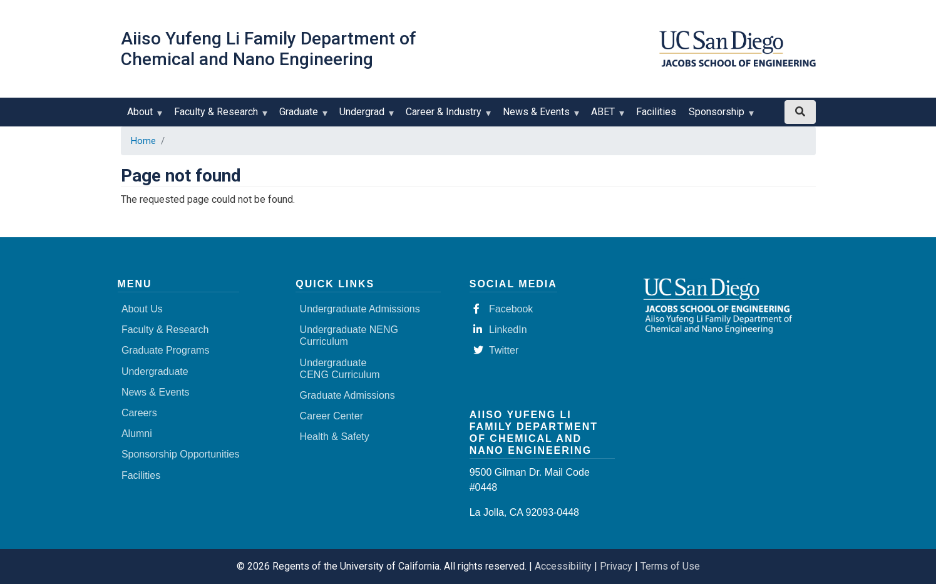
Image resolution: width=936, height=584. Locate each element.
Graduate (301, 116)
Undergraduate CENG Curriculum (340, 368)
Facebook (503, 309)
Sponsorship (719, 116)
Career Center (331, 416)
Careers (139, 412)
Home (143, 140)
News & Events (539, 116)
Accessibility (563, 566)
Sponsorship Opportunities (180, 454)
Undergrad (364, 116)
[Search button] (800, 112)
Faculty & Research (219, 116)
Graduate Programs (165, 350)
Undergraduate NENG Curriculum (349, 335)
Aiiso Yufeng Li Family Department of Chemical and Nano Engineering (268, 48)
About (143, 116)
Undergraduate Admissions (360, 309)
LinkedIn (500, 329)
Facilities (656, 112)
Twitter (495, 350)
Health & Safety (334, 436)
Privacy (616, 566)
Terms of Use (670, 566)
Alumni (136, 433)
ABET (606, 116)
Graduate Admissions (347, 395)
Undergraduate (154, 371)
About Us (142, 309)
